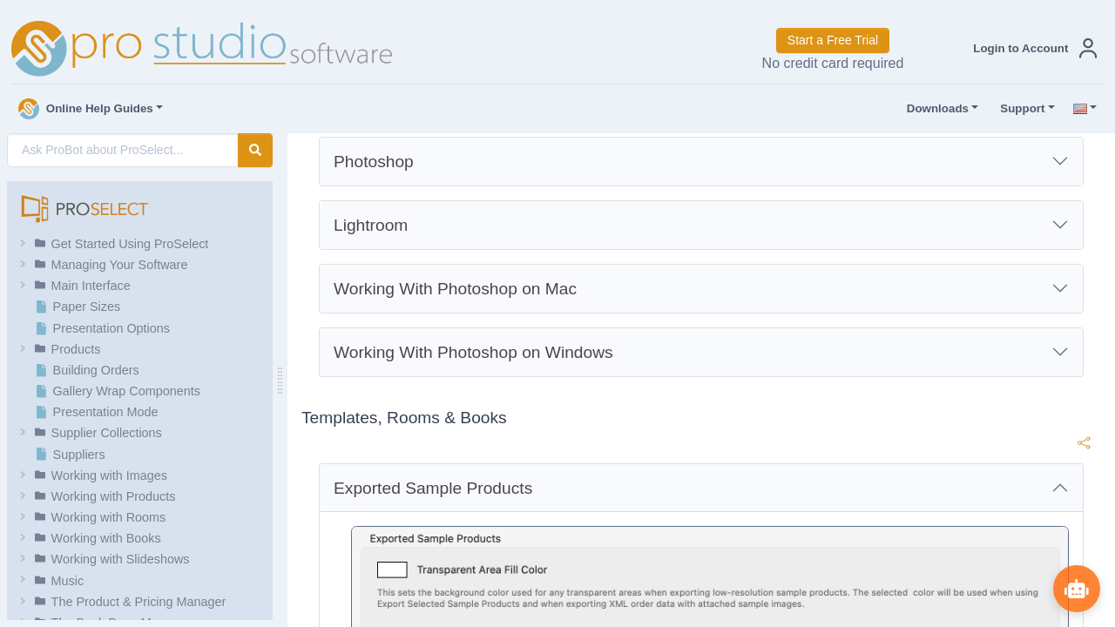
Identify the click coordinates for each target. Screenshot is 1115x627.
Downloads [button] (934, 108)
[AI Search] (123, 150)
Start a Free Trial (832, 40)
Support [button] (1018, 108)
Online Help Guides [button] (85, 108)
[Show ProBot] (1076, 588)
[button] (1031, 48)
